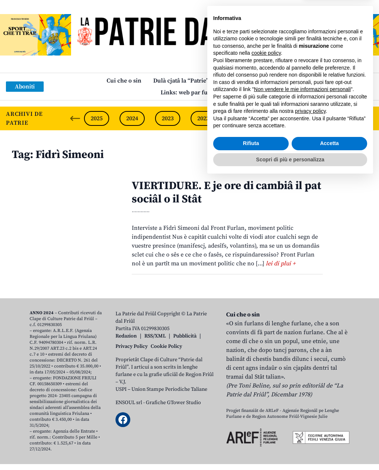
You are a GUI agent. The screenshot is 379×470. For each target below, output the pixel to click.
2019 (310, 118)
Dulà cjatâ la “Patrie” (181, 80)
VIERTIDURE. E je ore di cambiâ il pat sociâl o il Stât (226, 192)
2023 (168, 118)
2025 (97, 118)
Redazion (126, 336)
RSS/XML (155, 336)
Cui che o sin (124, 80)
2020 (274, 118)
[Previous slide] (75, 118)
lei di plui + (280, 263)
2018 (345, 118)
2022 (203, 118)
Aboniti (25, 86)
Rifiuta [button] (251, 434)
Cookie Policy (166, 346)
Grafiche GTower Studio (173, 402)
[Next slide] (367, 118)
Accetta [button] (329, 434)
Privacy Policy (131, 346)
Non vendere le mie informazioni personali (302, 380)
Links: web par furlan (190, 92)
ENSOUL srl (128, 402)
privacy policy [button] (310, 401)
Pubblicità (185, 336)
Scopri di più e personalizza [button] (290, 450)
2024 (132, 118)
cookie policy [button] (266, 343)
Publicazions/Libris (247, 80)
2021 (239, 118)
